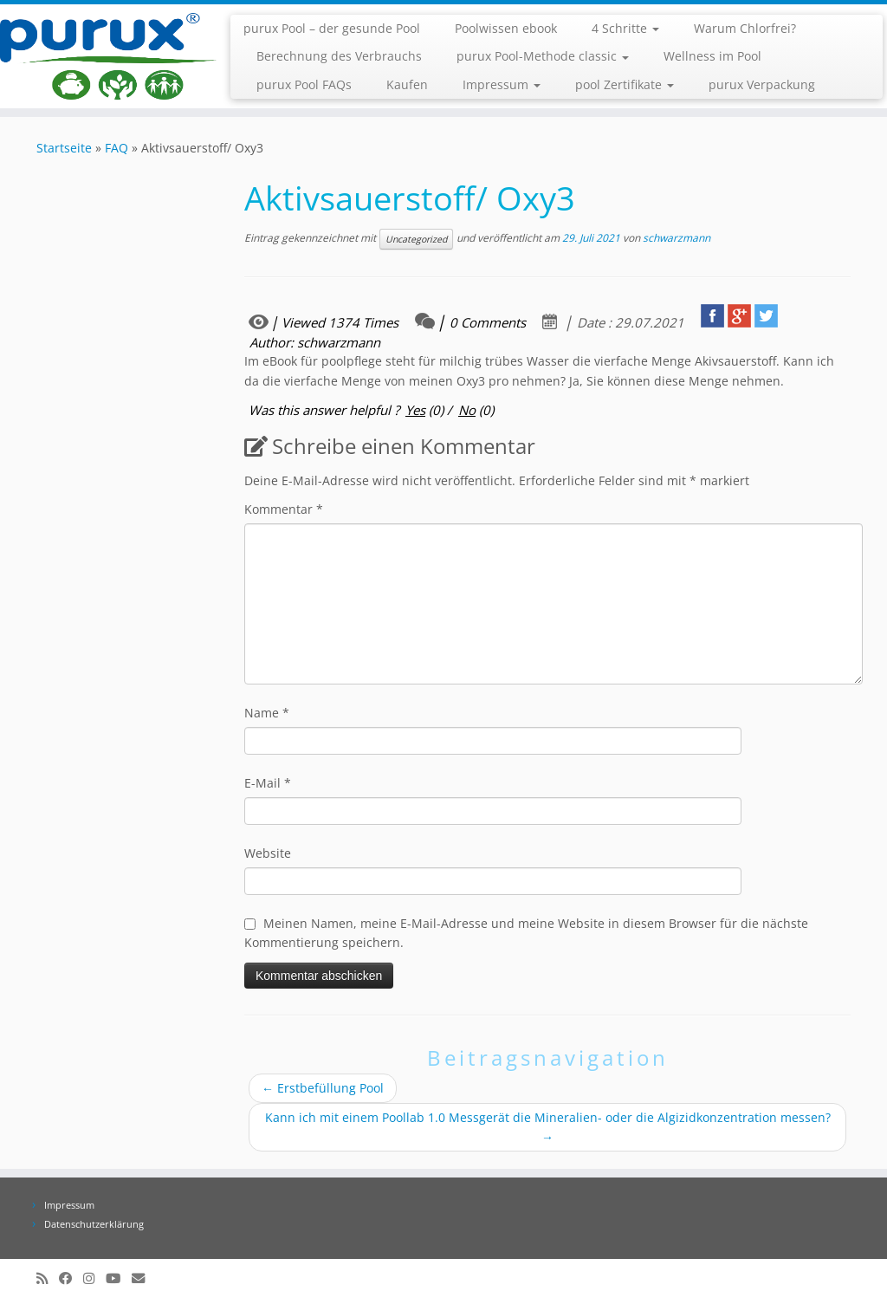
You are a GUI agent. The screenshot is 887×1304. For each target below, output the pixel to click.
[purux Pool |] (104, 56)
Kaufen (407, 84)
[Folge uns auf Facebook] (71, 1278)
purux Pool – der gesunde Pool (331, 28)
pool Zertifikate (624, 84)
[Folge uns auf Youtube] (119, 1278)
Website (267, 853)
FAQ (116, 147)
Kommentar (283, 509)
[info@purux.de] (144, 1278)
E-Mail (267, 783)
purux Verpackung (762, 84)
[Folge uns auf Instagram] (94, 1278)
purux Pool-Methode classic (542, 56)
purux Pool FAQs (304, 84)
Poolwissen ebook (506, 28)
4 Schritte (625, 28)
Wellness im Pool (712, 56)
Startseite (64, 147)
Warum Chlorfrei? (745, 28)
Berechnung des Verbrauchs (339, 56)
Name (266, 712)
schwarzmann (676, 237)
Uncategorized (416, 239)
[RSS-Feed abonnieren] (47, 1278)
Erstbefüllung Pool (323, 1088)
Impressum (502, 84)
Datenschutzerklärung (94, 1223)
